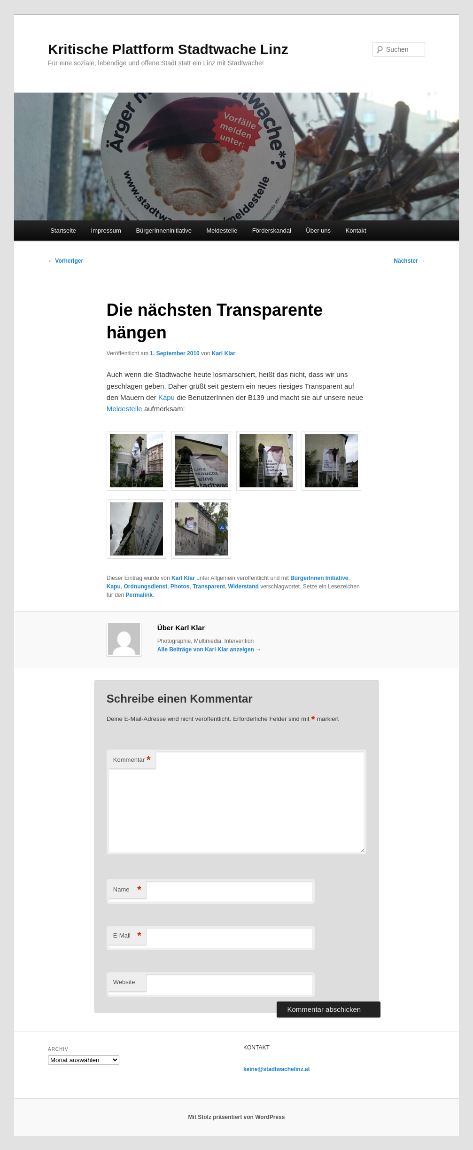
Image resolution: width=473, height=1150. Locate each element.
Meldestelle (221, 230)
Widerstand (243, 586)
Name (127, 890)
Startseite (63, 230)
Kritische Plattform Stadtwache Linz (168, 49)
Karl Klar (223, 353)
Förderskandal (271, 230)
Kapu (166, 397)
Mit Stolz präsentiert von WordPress (236, 1117)
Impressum (106, 230)
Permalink (139, 595)
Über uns (318, 230)
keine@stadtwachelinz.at (276, 1069)
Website (124, 982)
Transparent (209, 586)
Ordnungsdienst (146, 586)
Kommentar (132, 760)
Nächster (409, 261)
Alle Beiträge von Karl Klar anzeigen (209, 649)
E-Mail (127, 936)
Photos (180, 586)
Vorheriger (65, 261)
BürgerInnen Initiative (319, 578)
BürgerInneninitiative (164, 230)
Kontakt (356, 230)
